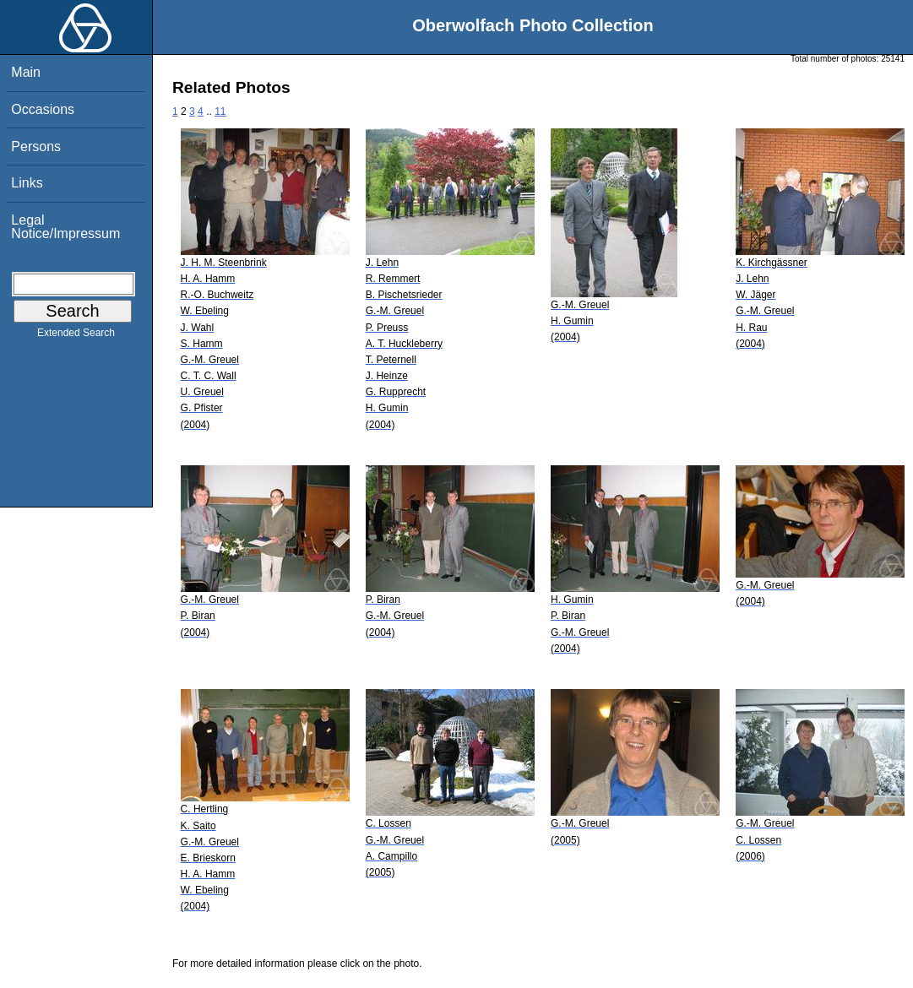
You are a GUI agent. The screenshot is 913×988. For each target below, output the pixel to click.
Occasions (42, 109)
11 (220, 111)
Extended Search (76, 336)
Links (26, 183)
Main (26, 72)
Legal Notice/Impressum (65, 227)
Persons (36, 146)
